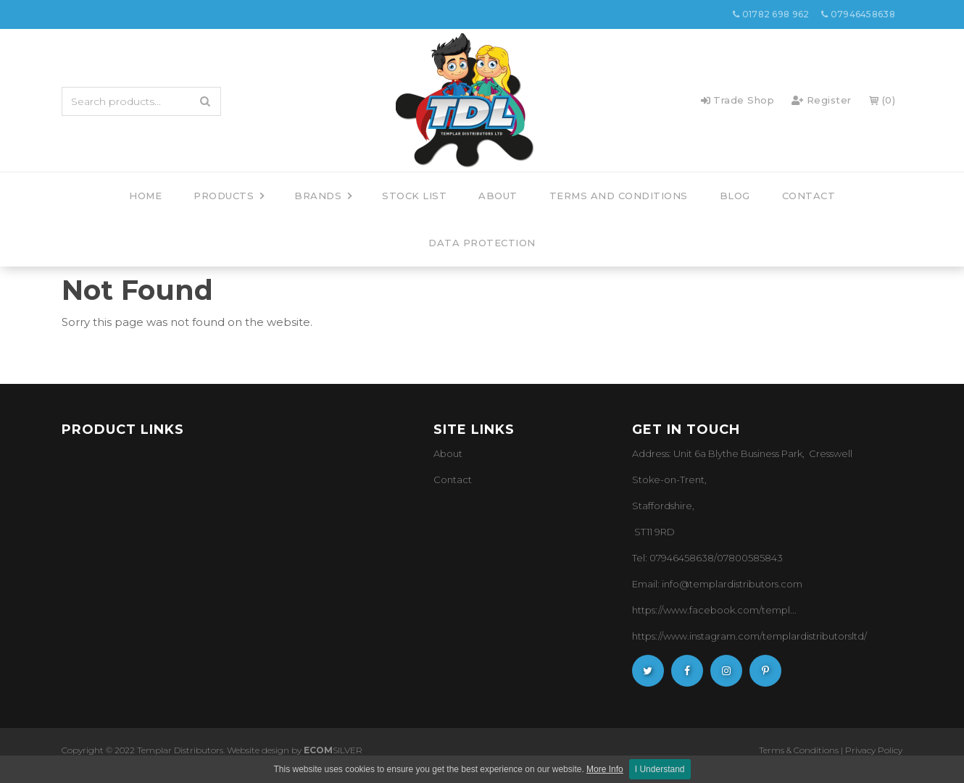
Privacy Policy (873, 750)
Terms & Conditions (799, 750)
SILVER (333, 750)
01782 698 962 (771, 14)
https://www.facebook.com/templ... (714, 610)
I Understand (660, 769)
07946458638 (858, 14)
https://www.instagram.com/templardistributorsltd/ (749, 636)
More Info (604, 769)
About (447, 453)
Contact (452, 479)
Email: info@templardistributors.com (717, 584)
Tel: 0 (644, 558)
